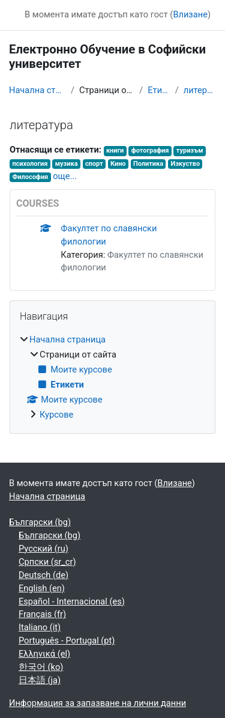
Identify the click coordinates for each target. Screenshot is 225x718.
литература (200, 90)
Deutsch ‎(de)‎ (43, 575)
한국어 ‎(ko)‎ (41, 667)
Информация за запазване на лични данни (97, 703)
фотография (150, 150)
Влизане (190, 14)
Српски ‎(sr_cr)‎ (47, 561)
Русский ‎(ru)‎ (43, 548)
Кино (118, 164)
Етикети (159, 90)
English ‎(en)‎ (42, 588)
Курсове (56, 414)
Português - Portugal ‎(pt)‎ (67, 640)
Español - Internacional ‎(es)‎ (72, 601)
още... (65, 176)
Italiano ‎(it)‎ (40, 627)
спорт (94, 164)
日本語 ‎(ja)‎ (40, 680)
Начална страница (37, 90)
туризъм (189, 150)
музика (66, 164)
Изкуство (185, 164)
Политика (148, 164)
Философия (30, 177)
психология (29, 164)
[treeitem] (112, 377)
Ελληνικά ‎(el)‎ (44, 653)
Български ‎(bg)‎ (40, 522)
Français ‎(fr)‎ (42, 614)
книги (115, 150)
